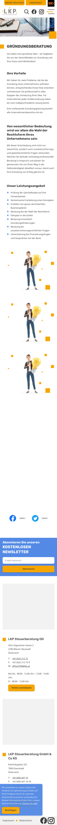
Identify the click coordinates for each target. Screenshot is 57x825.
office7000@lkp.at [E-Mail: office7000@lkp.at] (21, 785)
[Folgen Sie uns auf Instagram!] (41, 11)
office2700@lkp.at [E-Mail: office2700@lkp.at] (21, 666)
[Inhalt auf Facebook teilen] (17, 518)
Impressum (8, 820)
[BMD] (51, 3)
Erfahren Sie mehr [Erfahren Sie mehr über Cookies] (27, 805)
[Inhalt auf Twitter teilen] (40, 518)
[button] (21, 688)
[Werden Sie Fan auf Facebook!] (34, 11)
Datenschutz (25, 820)
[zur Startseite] (10, 11)
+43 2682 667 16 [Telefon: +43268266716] (20, 777)
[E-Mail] (29, 560)
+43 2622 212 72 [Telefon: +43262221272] (20, 658)
